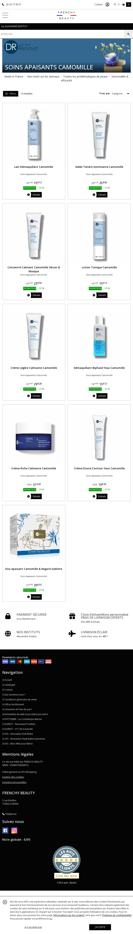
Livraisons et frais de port (17, 709)
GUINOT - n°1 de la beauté (17, 729)
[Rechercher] (128, 34)
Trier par (104, 93)
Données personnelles (14, 782)
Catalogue (8, 684)
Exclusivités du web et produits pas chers (25, 714)
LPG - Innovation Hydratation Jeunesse (23, 738)
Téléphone (9, 814)
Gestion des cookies (13, 777)
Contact (98, 4)
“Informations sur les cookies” (69, 915)
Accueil (7, 680)
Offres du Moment (13, 704)
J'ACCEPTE (100, 927)
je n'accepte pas (33, 927)
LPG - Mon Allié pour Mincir (17, 743)
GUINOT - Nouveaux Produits (18, 724)
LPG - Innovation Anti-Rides (17, 733)
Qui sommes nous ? (13, 694)
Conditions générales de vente (19, 699)
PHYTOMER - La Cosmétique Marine (22, 719)
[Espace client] (107, 4)
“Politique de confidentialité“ (117, 915)
